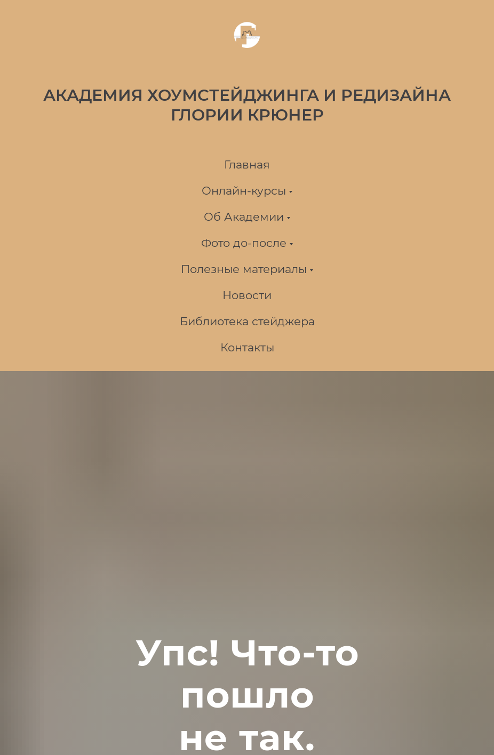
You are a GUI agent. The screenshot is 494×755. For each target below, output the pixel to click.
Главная (247, 164)
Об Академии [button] (244, 216)
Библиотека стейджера (247, 321)
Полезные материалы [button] (244, 269)
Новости (247, 295)
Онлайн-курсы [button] (244, 190)
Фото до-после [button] (243, 243)
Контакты (247, 347)
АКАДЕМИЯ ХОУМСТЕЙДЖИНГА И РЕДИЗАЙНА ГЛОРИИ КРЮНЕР (247, 105)
